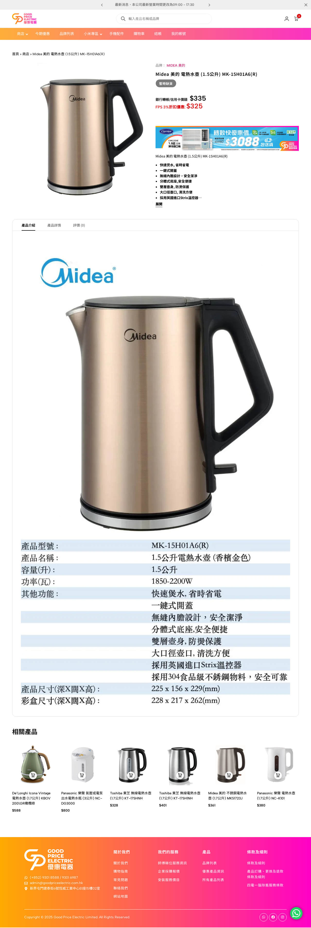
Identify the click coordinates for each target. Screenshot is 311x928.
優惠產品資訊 (213, 871)
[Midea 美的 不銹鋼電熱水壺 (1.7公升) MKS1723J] (229, 765)
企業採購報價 (169, 871)
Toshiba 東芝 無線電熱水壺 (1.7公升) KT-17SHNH (130, 796)
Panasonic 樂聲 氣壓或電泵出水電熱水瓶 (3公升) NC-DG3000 (82, 799)
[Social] (263, 918)
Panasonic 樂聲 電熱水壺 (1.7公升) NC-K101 (276, 796)
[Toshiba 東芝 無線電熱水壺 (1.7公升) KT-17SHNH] (131, 765)
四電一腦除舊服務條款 (265, 885)
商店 (25, 54)
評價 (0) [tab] (79, 225)
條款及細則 (256, 863)
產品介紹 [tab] (28, 225)
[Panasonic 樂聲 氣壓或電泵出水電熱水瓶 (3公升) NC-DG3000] (82, 765)
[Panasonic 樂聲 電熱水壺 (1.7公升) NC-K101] (278, 765)
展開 (159, 204)
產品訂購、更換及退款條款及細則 (265, 874)
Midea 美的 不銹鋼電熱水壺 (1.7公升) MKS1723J (227, 796)
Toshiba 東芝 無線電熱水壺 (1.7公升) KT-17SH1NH (179, 796)
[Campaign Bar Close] (302, 5)
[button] (209, 5)
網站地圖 (120, 896)
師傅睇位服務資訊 (172, 863)
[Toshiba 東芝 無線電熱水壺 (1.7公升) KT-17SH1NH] (180, 765)
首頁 (15, 54)
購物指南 (120, 871)
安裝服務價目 (169, 880)
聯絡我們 (120, 888)
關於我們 (120, 863)
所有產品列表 (213, 880)
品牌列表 (209, 863)
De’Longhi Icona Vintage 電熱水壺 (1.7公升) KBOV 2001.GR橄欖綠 (31, 799)
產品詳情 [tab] (54, 225)
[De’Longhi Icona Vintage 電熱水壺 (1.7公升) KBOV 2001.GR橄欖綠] (33, 765)
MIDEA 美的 (176, 65)
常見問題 (120, 880)
